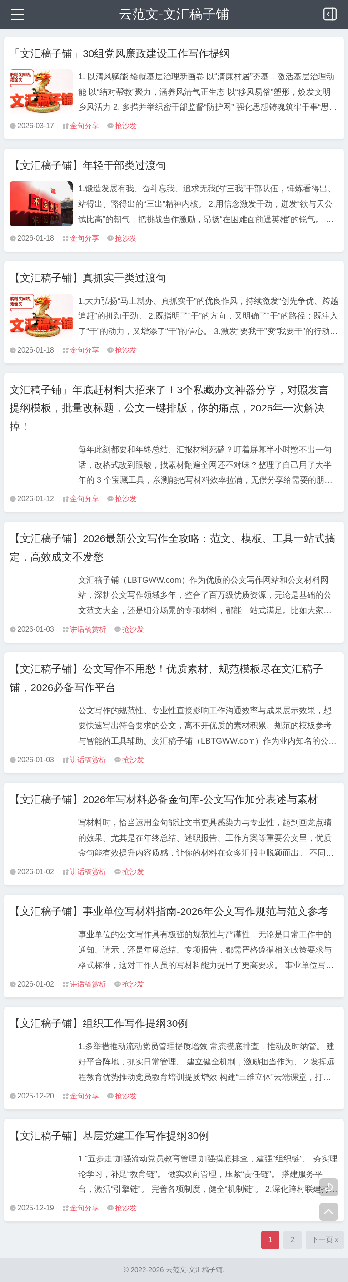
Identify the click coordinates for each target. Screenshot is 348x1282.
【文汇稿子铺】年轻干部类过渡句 (88, 165)
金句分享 (84, 126)
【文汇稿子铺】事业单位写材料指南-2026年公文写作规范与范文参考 (169, 911)
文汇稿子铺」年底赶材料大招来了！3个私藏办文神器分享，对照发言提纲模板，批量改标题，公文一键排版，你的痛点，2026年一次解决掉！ (169, 408)
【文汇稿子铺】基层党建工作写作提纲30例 (109, 1136)
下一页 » (325, 1239)
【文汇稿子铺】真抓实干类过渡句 (88, 278)
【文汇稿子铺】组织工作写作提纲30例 (99, 1023)
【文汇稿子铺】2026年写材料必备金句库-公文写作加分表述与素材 (164, 799)
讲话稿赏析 (88, 629)
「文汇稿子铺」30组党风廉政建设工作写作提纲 (120, 53)
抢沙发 (126, 126)
